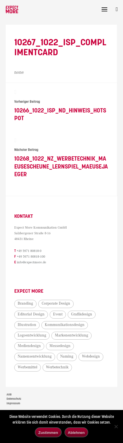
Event (57, 315)
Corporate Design (56, 304)
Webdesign (91, 357)
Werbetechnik (57, 368)
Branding (25, 304)
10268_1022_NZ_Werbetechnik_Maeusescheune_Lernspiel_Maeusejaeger (61, 158)
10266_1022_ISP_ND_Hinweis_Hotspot (61, 105)
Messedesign (59, 347)
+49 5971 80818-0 (29, 252)
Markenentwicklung (71, 336)
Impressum (13, 404)
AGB (9, 395)
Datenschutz (14, 399)
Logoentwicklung (32, 336)
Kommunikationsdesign (64, 325)
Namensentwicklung (35, 357)
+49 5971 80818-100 (31, 257)
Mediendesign (29, 347)
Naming (66, 357)
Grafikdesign (81, 315)
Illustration (27, 325)
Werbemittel (27, 368)
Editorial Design (31, 315)
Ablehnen (76, 432)
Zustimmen (48, 432)
